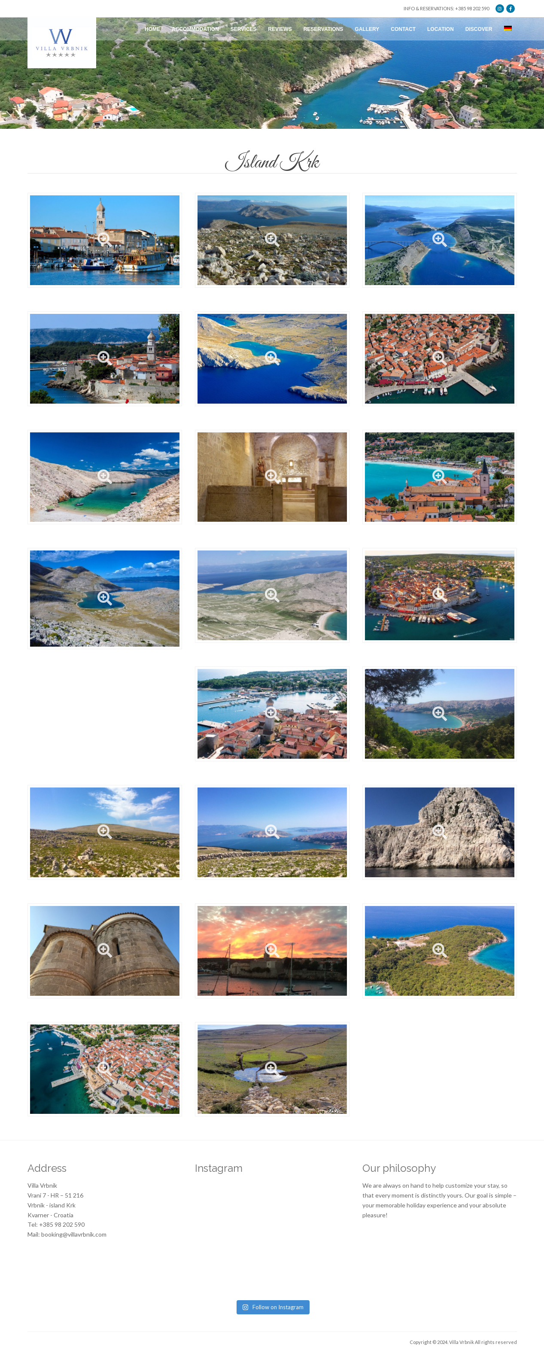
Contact (403, 29)
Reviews (280, 29)
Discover (478, 29)
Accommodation (195, 29)
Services (243, 29)
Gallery (367, 29)
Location (440, 29)
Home (152, 29)
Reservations (323, 29)
